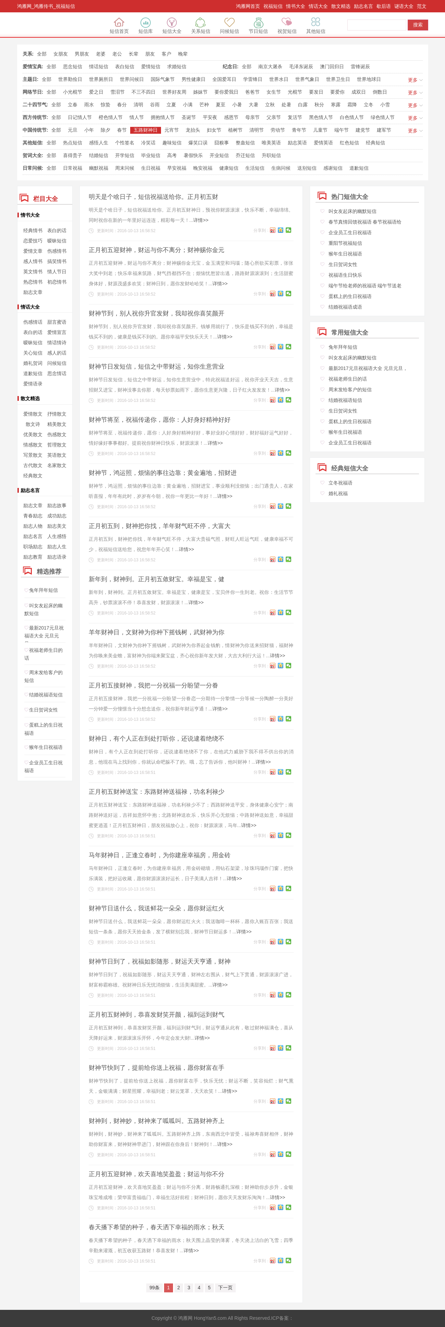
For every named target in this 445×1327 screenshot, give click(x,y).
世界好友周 (174, 92)
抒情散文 (56, 414)
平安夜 (210, 117)
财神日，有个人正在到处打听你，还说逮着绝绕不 (156, 738)
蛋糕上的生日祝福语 (350, 296)
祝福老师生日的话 (348, 379)
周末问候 (124, 168)
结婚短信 (98, 155)
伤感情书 (56, 251)
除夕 (105, 130)
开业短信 (219, 155)
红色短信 (349, 142)
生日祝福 (150, 168)
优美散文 (32, 434)
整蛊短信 (245, 142)
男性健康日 (194, 79)
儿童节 (320, 130)
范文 (422, 6)
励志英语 (297, 142)
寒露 (336, 104)
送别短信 (307, 168)
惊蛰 (105, 104)
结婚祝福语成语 (345, 307)
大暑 (253, 104)
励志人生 (56, 546)
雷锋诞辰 (360, 66)
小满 (188, 104)
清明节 (256, 130)
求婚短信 (176, 66)
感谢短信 (333, 168)
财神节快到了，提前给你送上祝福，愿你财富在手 (156, 1067)
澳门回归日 (332, 66)
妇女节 (214, 130)
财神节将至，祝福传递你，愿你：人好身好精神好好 (160, 419)
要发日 (316, 92)
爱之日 (96, 92)
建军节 (384, 130)
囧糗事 (221, 142)
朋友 (150, 54)
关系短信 (200, 25)
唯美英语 (271, 142)
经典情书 (32, 230)
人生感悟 (56, 536)
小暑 (237, 104)
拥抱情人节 (163, 117)
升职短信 (271, 155)
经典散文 (32, 475)
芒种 (204, 104)
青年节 (299, 130)
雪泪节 (117, 92)
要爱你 (337, 92)
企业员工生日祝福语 (350, 232)
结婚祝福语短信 (46, 694)
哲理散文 (56, 444)
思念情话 (56, 373)
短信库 (145, 25)
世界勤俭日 (70, 79)
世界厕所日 (101, 79)
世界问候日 (132, 79)
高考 (172, 155)
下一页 (225, 1287)
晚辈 (183, 54)
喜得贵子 (72, 155)
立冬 (368, 104)
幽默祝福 (98, 168)
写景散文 (32, 455)
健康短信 (228, 168)
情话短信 (98, 66)
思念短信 (72, 66)
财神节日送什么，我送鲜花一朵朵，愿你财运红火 (156, 908)
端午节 (341, 130)
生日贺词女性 (43, 710)
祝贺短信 (287, 25)
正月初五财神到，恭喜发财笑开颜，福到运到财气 (156, 1014)
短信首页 (119, 25)
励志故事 (56, 505)
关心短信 (32, 353)
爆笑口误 (198, 142)
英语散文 (56, 455)
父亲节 (274, 117)
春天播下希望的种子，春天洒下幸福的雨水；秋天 (156, 1227)
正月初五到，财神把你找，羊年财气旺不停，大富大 (160, 526)
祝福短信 (273, 6)
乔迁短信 (245, 155)
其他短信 (315, 25)
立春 (72, 104)
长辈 (133, 54)
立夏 (171, 104)
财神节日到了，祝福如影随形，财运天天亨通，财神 (160, 961)
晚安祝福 (202, 168)
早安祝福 (176, 168)
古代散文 (32, 465)
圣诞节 (189, 117)
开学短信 (124, 155)
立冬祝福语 (341, 483)
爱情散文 (32, 414)
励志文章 (32, 292)
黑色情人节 (321, 117)
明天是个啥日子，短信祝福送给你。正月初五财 (153, 196)
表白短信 (124, 66)
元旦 (72, 130)
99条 (154, 1287)
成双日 (358, 92)
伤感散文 (56, 434)
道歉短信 (359, 168)
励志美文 (56, 526)
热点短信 (72, 142)
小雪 (385, 104)
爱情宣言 (56, 332)
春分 (122, 104)
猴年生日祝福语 (46, 747)
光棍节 (295, 92)
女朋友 (60, 54)
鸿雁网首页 (248, 6)
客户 (166, 54)
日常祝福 (72, 168)
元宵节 (171, 130)
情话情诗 (56, 342)
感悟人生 (98, 142)
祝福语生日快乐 (345, 275)
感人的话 (56, 353)
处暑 (286, 104)
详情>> (200, 220)
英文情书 (32, 271)
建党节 (363, 130)
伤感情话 (32, 322)
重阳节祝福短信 (345, 243)
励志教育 (32, 557)
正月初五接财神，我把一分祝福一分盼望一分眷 (153, 685)
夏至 (220, 104)
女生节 (274, 92)
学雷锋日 (252, 79)
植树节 (235, 130)
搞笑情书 (56, 261)
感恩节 (231, 117)
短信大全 (172, 25)
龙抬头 (193, 130)
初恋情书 (56, 282)
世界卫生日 (338, 79)
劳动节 (278, 130)
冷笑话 (148, 142)
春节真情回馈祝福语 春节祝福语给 (365, 222)
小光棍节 (72, 92)
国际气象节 (163, 79)
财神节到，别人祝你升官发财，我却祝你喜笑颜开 (156, 313)
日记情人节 (80, 117)
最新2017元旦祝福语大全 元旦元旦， (44, 636)
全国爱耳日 (224, 79)
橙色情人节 (111, 117)
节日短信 (258, 25)
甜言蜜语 (56, 322)
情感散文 (32, 444)
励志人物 (32, 526)
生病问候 (281, 168)
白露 (303, 104)
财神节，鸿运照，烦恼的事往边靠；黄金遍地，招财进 (163, 472)
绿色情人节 (383, 117)
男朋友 (82, 54)
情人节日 (56, 271)
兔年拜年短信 (43, 590)
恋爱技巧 (32, 240)
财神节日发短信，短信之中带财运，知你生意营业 (156, 366)
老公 (117, 54)
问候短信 (229, 25)
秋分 (319, 104)
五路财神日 (146, 130)
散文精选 (340, 6)
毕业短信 (150, 155)
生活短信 (254, 168)
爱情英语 (323, 142)
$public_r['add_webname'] (49, 25)
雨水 (89, 104)
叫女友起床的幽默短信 (352, 211)
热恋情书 (32, 282)
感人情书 (32, 261)
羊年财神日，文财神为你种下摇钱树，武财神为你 (156, 632)
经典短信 (375, 142)
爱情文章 (32, 251)
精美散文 (56, 424)
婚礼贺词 (32, 363)
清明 (138, 104)
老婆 (101, 54)
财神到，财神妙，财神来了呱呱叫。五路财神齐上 (156, 1120)
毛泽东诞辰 (301, 66)
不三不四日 (144, 92)
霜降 (352, 104)
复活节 (295, 117)
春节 (122, 130)
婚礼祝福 (338, 493)
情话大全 (318, 6)
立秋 (270, 104)
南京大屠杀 (270, 66)
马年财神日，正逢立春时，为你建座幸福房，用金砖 (160, 855)
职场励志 (32, 546)
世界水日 (278, 79)
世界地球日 (369, 79)
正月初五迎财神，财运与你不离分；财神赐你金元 (156, 250)
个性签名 (124, 142)
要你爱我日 (226, 92)
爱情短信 (150, 66)
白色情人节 (352, 117)
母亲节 (252, 117)
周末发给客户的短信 (350, 389)
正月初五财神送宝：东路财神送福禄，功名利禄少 (156, 791)
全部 (42, 54)
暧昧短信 (56, 240)
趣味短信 (172, 142)
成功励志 (56, 515)
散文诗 (33, 424)
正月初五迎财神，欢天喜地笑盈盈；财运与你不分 (156, 1174)
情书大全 (295, 6)
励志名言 (363, 6)
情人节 (136, 117)
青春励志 (32, 515)
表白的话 (56, 230)
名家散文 (56, 465)
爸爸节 (252, 92)
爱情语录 (32, 383)
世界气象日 (307, 79)
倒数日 (380, 92)
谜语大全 (403, 6)
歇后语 (383, 6)
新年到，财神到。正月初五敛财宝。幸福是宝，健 (156, 579)
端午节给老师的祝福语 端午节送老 (365, 285)
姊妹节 (200, 92)
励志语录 (56, 557)
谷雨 (155, 104)
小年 (89, 130)
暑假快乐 (193, 155)
